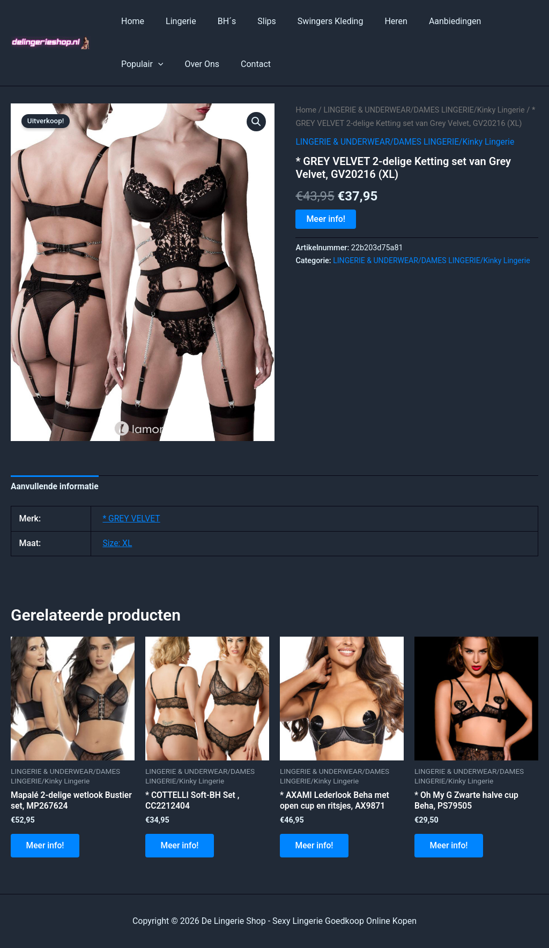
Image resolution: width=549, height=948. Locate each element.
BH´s (216, 21)
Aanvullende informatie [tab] (56, 486)
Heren (372, 21)
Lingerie (174, 21)
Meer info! (325, 232)
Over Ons (136, 64)
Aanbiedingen (427, 21)
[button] (256, 121)
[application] (507, 21)
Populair (491, 21)
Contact (186, 64)
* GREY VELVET (131, 519)
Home (130, 21)
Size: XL (117, 544)
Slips (251, 21)
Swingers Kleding (311, 21)
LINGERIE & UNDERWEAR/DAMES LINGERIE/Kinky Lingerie (407, 155)
